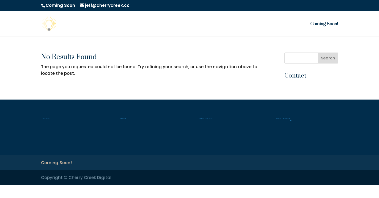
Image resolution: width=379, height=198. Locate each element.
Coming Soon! (324, 25)
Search (328, 58)
